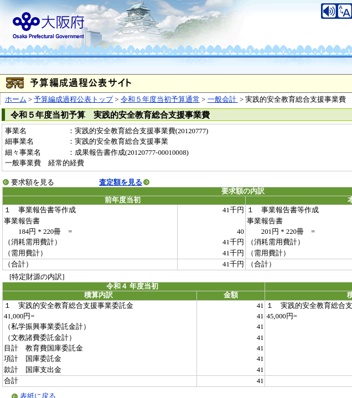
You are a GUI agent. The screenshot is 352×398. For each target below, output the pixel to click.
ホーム (16, 99)
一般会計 (223, 99)
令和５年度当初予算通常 (160, 99)
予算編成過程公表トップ (73, 99)
